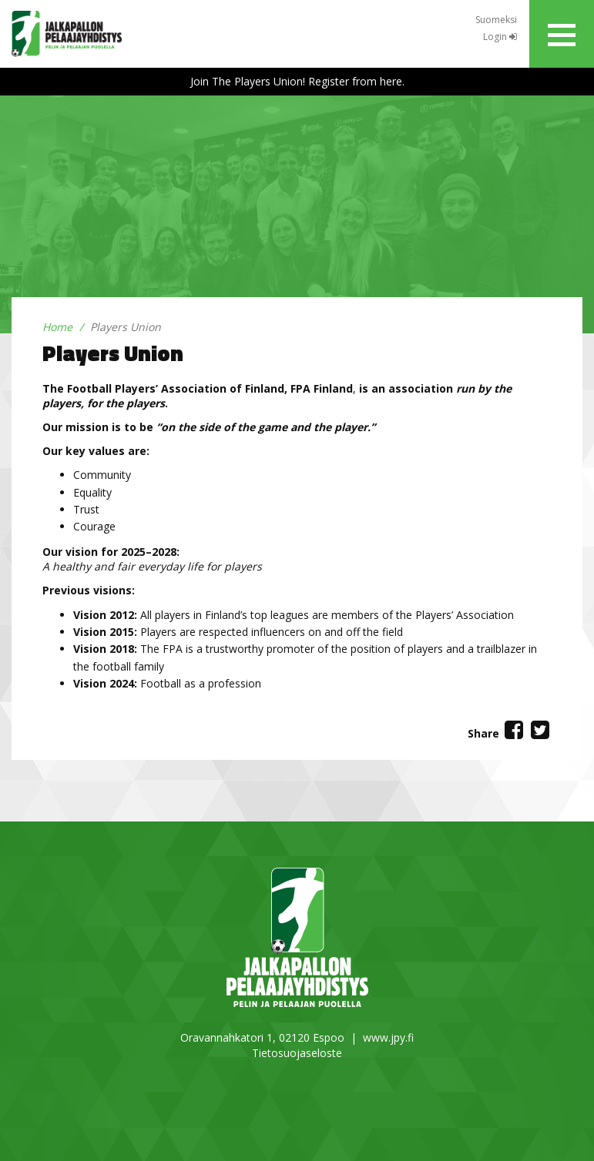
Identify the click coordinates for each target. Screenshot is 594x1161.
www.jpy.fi (388, 1037)
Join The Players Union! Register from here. (297, 81)
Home (57, 327)
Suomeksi (496, 19)
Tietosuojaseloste (297, 1053)
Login (500, 36)
